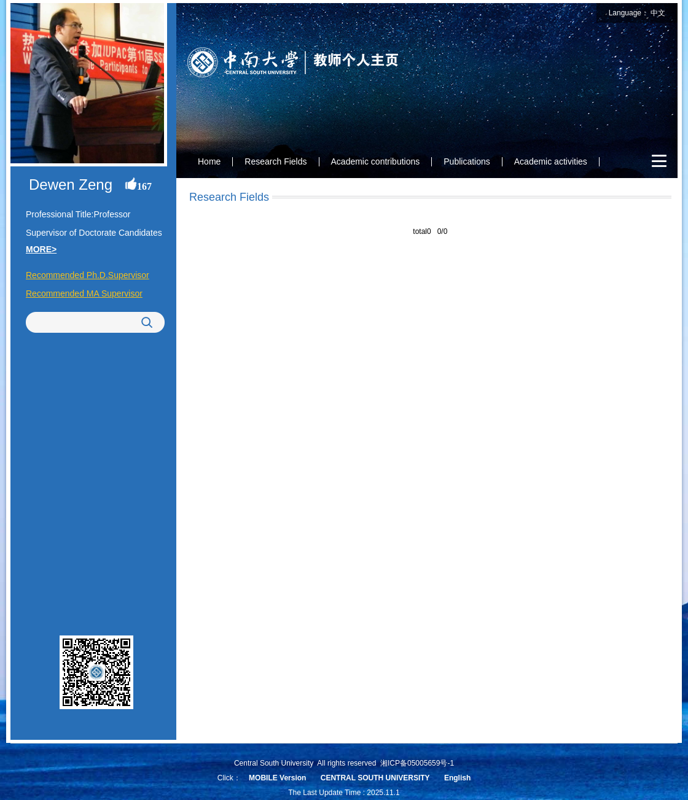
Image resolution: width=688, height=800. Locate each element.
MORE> (41, 249)
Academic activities (550, 161)
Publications (467, 161)
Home (209, 161)
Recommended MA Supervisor (84, 293)
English (457, 778)
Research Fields (275, 161)
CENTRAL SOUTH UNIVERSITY (375, 778)
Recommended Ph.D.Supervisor (87, 275)
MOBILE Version (277, 778)
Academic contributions (375, 161)
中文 (658, 13)
